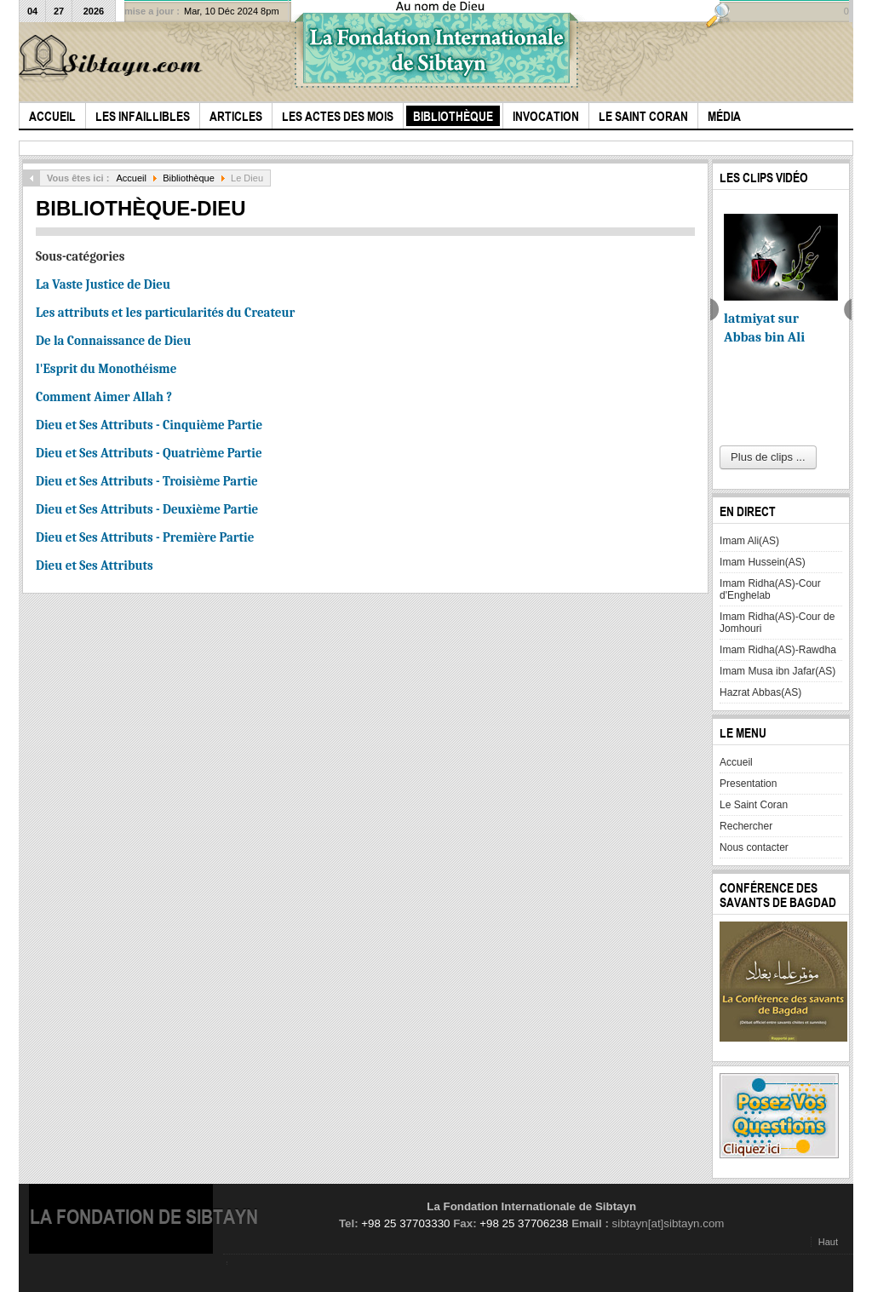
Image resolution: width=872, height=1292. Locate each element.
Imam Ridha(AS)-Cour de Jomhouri (777, 623)
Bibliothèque (189, 178)
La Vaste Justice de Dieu (103, 284)
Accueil (131, 178)
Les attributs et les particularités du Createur (165, 312)
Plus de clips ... (768, 457)
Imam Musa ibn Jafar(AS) (777, 671)
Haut (828, 1242)
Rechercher (746, 826)
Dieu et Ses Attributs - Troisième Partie (147, 481)
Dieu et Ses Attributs (94, 565)
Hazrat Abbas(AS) (760, 692)
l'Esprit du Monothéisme (106, 368)
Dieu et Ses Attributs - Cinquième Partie (149, 425)
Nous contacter (754, 847)
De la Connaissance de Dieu (113, 340)
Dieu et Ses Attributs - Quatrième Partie (149, 453)
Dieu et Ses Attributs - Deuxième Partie (147, 509)
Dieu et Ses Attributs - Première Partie (145, 537)
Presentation (748, 784)
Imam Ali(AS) (749, 541)
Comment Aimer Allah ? (104, 397)
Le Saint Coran (754, 805)
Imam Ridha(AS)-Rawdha (778, 650)
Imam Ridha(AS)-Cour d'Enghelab (770, 589)
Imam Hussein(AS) (763, 562)
